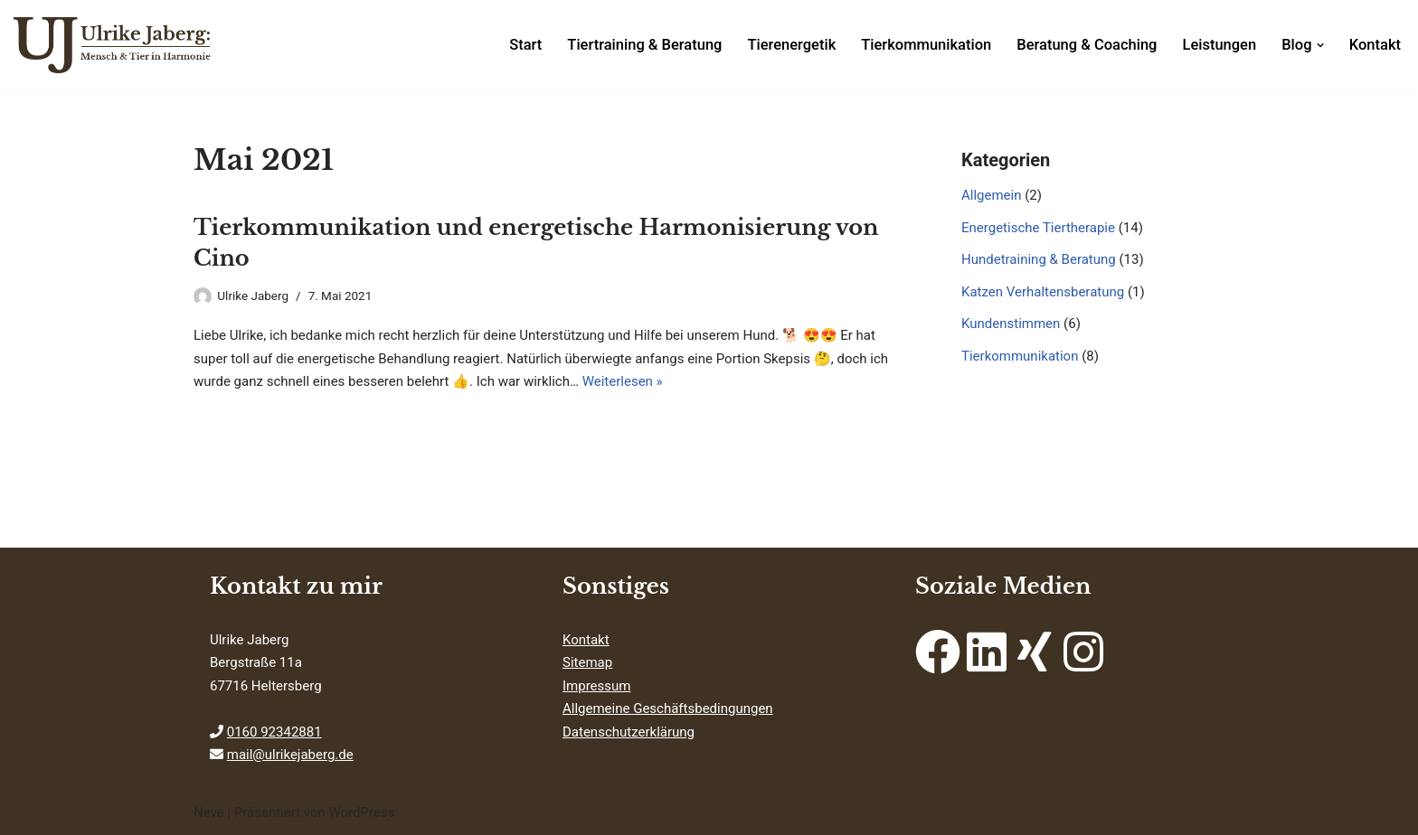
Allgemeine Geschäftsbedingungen (667, 708)
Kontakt (1375, 44)
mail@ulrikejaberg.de (290, 754)
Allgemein (991, 195)
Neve (209, 812)
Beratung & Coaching (1086, 44)
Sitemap (587, 662)
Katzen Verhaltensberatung (1042, 292)
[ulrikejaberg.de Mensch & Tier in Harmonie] (113, 45)
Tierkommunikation (926, 44)
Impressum (596, 686)
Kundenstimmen (1010, 323)
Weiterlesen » (622, 381)
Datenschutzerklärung (628, 732)
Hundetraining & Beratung (1038, 259)
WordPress (361, 812)
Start (525, 44)
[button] (1320, 45)
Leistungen (1219, 44)
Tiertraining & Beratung (644, 44)
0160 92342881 (274, 732)
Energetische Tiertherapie (1038, 228)
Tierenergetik (791, 44)
